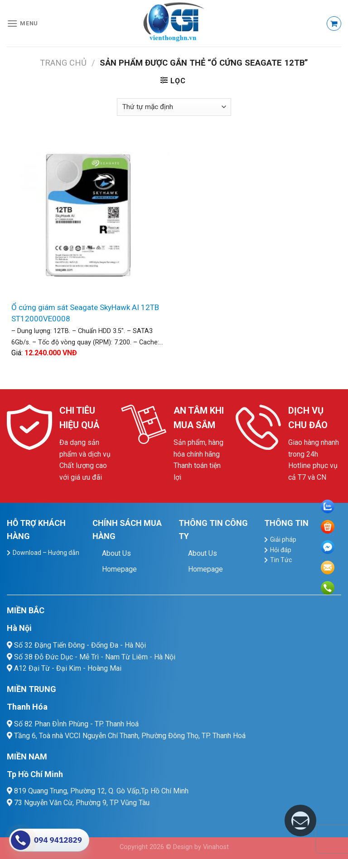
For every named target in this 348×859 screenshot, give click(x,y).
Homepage (119, 569)
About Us (116, 553)
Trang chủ (63, 62)
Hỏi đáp (280, 550)
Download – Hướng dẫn (46, 552)
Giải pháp (283, 539)
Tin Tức (281, 559)
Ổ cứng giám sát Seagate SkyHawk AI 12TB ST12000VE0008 (85, 313)
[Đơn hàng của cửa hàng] (174, 107)
